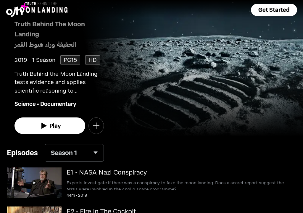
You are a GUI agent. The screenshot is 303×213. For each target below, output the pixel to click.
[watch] (49, 125)
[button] (274, 10)
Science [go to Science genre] (25, 104)
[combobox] (74, 153)
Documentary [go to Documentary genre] (58, 104)
